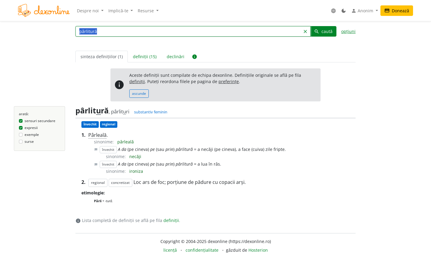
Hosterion (258, 250)
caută (323, 31)
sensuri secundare (40, 120)
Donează (396, 11)
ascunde (139, 93)
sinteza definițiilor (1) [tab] (102, 56)
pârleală (125, 142)
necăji (135, 156)
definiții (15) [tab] (145, 56)
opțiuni (348, 31)
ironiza (136, 171)
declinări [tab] (175, 56)
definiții (137, 81)
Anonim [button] (362, 11)
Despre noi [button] (88, 11)
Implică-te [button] (119, 11)
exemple (32, 134)
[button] (333, 10)
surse (29, 141)
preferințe (228, 81)
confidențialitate (202, 250)
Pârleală (97, 135)
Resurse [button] (146, 11)
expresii (31, 127)
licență (170, 250)
